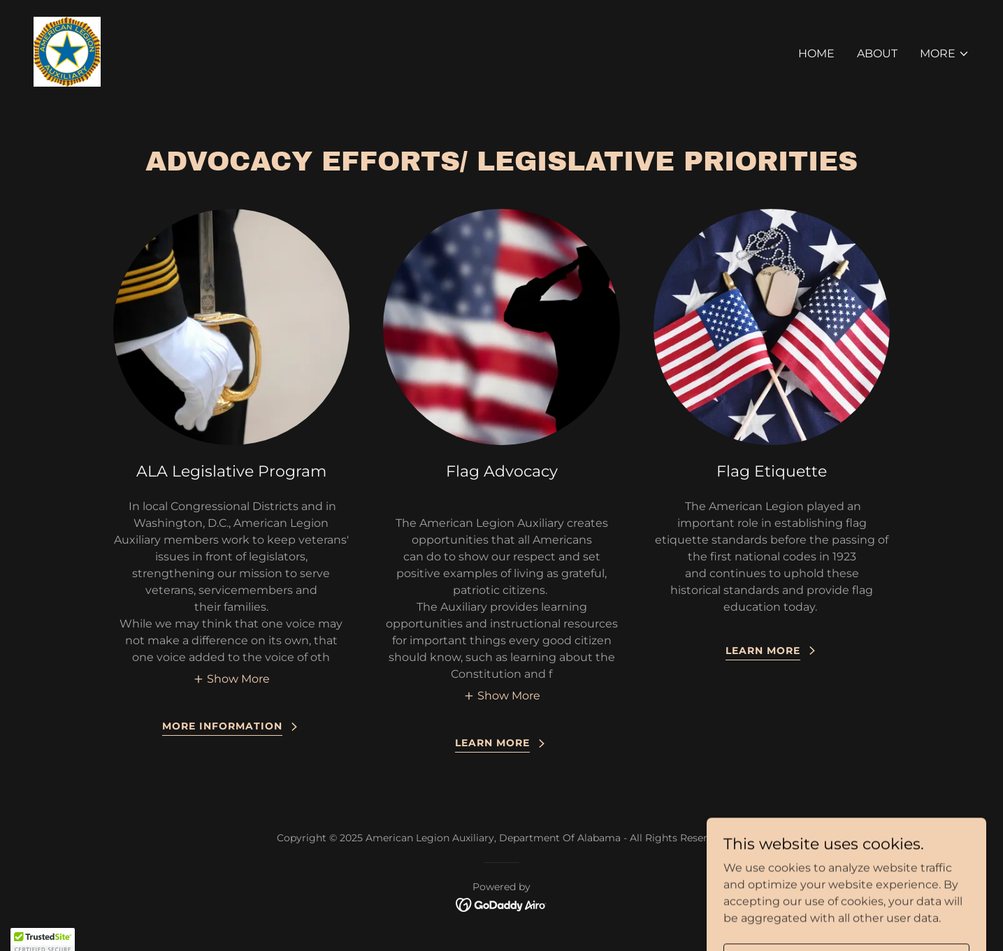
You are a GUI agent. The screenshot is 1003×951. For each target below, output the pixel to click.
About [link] (877, 53)
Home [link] (816, 53)
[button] (944, 53)
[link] (67, 50)
